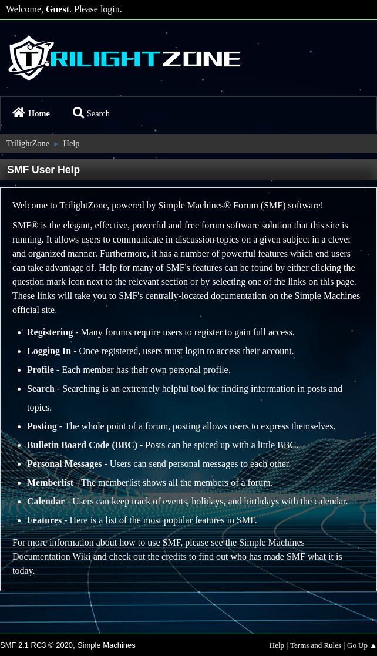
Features (44, 520)
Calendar (46, 501)
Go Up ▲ (362, 645)
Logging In (49, 351)
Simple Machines (107, 645)
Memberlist (50, 482)
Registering (50, 332)
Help (277, 645)
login (110, 9)
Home (31, 113)
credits (174, 556)
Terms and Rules (315, 645)
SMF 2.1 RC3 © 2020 (36, 645)
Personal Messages (64, 464)
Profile (40, 370)
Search (91, 113)
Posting (42, 426)
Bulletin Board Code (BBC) (82, 445)
